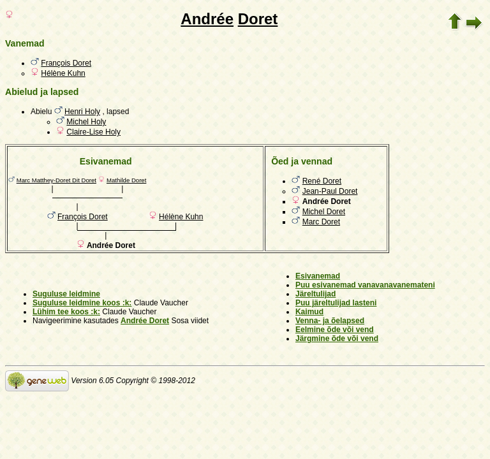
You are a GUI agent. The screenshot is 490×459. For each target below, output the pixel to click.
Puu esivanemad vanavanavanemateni (365, 284)
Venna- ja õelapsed (329, 320)
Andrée (207, 18)
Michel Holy (86, 121)
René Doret (321, 181)
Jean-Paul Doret (330, 191)
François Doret (66, 63)
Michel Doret (323, 211)
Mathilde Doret (126, 180)
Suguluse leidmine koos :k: (82, 302)
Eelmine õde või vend (334, 329)
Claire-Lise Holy (93, 131)
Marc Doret (321, 221)
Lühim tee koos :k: (66, 311)
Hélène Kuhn (63, 73)
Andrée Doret (145, 320)
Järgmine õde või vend (336, 338)
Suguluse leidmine (66, 293)
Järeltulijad (315, 293)
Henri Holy (82, 111)
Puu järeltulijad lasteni (335, 302)
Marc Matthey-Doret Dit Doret (56, 180)
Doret (258, 18)
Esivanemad (317, 276)
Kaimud (309, 311)
